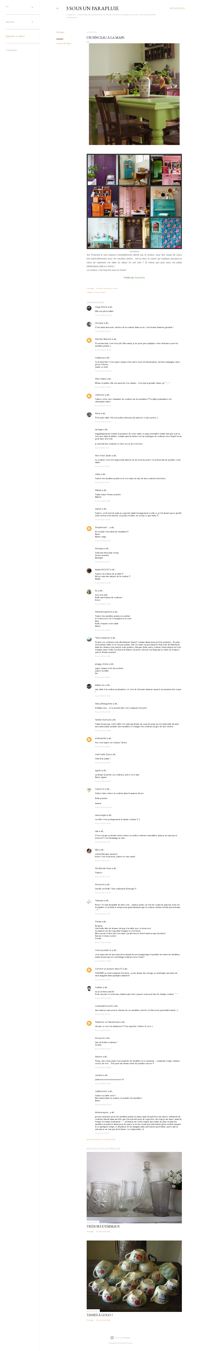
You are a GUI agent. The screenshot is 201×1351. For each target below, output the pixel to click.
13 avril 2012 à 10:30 (103, 823)
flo (96, 590)
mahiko (98, 987)
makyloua (100, 357)
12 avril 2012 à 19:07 (103, 696)
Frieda (98, 921)
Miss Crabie (100, 379)
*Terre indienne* (102, 638)
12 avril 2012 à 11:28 (102, 501)
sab (96, 831)
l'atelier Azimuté (103, 720)
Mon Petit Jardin (103, 455)
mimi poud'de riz (103, 950)
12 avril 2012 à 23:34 (103, 781)
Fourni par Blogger (120, 1337)
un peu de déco (63, 43)
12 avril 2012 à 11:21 (102, 482)
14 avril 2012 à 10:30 (103, 961)
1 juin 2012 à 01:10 (102, 1133)
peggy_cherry (102, 664)
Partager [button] (60, 32)
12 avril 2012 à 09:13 (103, 350)
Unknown (99, 395)
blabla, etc (100, 685)
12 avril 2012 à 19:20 (103, 712)
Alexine (98, 1056)
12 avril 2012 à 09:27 (103, 387)
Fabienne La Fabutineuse (107, 1022)
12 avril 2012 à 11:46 (102, 541)
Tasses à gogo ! (100, 1315)
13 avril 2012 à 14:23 (103, 893)
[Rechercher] (177, 8)
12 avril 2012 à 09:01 (103, 331)
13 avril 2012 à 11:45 (102, 877)
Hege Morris (101, 307)
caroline (99, 1075)
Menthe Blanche (103, 339)
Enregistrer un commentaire (101, 1139)
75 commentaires (103, 1231)
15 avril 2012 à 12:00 (103, 998)
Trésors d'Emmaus (103, 1226)
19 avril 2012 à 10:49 (103, 1049)
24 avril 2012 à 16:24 (103, 1083)
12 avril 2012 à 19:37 (102, 746)
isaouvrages (101, 815)
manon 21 (100, 789)
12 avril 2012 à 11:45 (102, 519)
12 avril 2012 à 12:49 (103, 604)
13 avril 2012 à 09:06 (103, 807)
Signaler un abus (15, 36)
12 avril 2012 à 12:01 (102, 562)
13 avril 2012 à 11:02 (102, 842)
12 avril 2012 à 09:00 (103, 315)
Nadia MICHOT (102, 569)
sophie (98, 509)
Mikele (98, 490)
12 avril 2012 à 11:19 (102, 466)
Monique (99, 548)
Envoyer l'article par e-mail (107, 288)
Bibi (97, 850)
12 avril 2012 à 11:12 (102, 448)
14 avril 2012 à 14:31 (102, 979)
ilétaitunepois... (102, 1112)
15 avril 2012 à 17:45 (102, 1014)
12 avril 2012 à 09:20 (103, 371)
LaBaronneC (101, 1091)
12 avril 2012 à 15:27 (102, 677)
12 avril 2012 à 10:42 (103, 406)
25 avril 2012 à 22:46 (103, 1104)
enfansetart (100, 738)
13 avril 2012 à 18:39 (103, 942)
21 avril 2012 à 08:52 (103, 1067)
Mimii (97, 413)
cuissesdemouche (104, 1006)
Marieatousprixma (104, 612)
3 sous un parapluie (92, 8)
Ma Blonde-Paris (103, 868)
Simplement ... (102, 527)
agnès (98, 770)
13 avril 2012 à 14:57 (102, 914)
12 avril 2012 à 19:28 (103, 730)
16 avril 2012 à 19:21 (102, 1030)
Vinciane (99, 323)
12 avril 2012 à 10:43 (103, 422)
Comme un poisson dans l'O (108, 969)
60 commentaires (103, 1320)
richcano (128, 1343)
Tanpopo (99, 900)
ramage (99, 429)
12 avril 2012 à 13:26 (102, 656)
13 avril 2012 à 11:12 (102, 860)
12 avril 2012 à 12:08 (103, 583)
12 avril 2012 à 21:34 (103, 763)
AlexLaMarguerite (103, 703)
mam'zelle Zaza (103, 754)
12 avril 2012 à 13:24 (103, 630)
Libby (97, 474)
